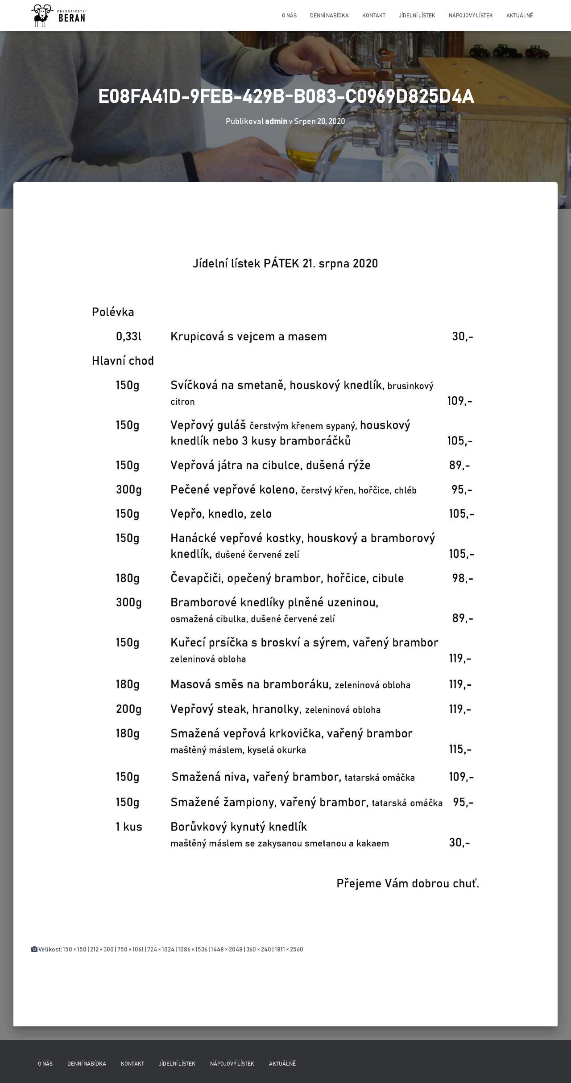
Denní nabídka (329, 15)
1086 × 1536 (192, 950)
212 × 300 (102, 950)
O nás (289, 15)
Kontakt (373, 15)
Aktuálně (519, 15)
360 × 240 (258, 950)
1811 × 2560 (289, 950)
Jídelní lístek (417, 15)
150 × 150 (75, 950)
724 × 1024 (160, 950)
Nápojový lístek (471, 15)
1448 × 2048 (227, 950)
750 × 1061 (130, 950)
